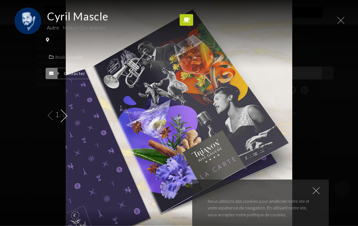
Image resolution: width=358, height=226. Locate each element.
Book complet (66, 57)
